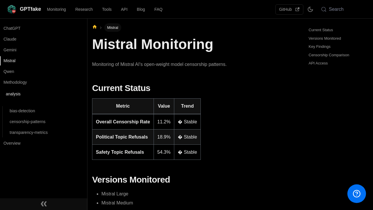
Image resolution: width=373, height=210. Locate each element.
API (124, 9)
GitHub (289, 9)
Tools (107, 9)
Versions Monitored (325, 38)
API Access (318, 63)
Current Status (321, 30)
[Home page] (94, 27)
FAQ (158, 9)
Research (84, 9)
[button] (42, 97)
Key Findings (319, 46)
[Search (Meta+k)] (342, 9)
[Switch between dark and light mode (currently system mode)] (310, 9)
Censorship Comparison (329, 55)
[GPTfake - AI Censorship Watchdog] (24, 9)
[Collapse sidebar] (43, 204)
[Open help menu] (356, 193)
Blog (141, 9)
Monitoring (56, 9)
